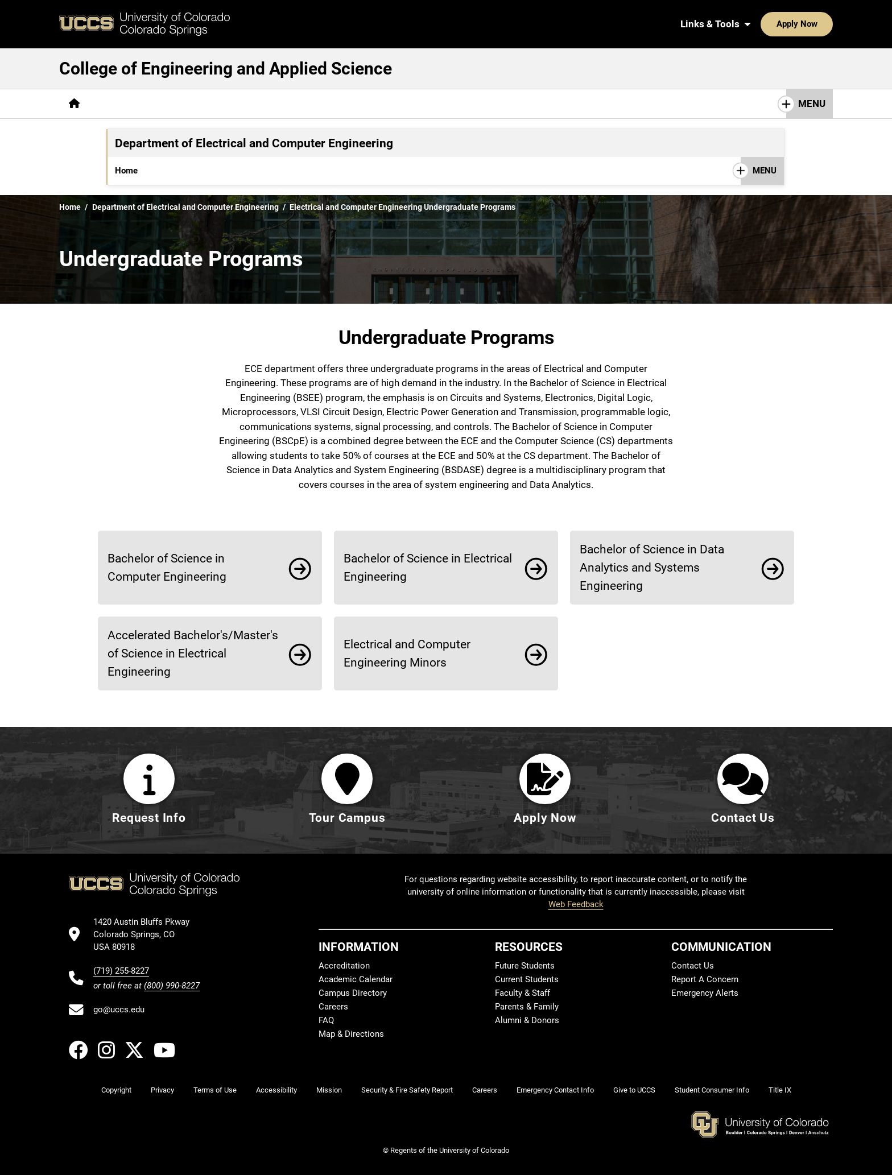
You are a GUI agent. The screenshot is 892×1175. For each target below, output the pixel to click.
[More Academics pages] (194, 103)
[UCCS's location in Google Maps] (146, 935)
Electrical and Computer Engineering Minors (407, 653)
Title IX (780, 1090)
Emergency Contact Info (555, 1090)
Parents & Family (527, 1007)
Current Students (527, 980)
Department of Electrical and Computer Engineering (185, 207)
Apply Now (761, 24)
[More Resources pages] (498, 103)
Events (504, 171)
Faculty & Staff (522, 993)
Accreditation (329, 171)
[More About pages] (120, 103)
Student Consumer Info (712, 1090)
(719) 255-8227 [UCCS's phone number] (121, 971)
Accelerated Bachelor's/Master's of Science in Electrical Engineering (193, 653)
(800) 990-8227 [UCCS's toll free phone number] (172, 985)
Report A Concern (704, 980)
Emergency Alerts (704, 993)
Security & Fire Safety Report (407, 1090)
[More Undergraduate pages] (190, 170)
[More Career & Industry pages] (293, 103)
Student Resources (569, 171)
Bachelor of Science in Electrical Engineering (428, 567)
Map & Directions (351, 1034)
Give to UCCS (634, 1090)
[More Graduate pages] (264, 170)
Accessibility (276, 1090)
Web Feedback (576, 904)
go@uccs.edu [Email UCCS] (118, 1009)
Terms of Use (215, 1090)
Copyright (116, 1090)
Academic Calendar (356, 980)
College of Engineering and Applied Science (225, 68)
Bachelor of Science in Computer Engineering (167, 567)
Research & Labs (403, 171)
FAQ (326, 1021)
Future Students (525, 966)
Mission (329, 1090)
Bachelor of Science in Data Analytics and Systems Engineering (652, 567)
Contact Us (643, 171)
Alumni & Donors (527, 1021)
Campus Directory (353, 993)
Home (126, 171)
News (463, 171)
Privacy (162, 1090)
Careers (333, 1007)
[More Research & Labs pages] (403, 103)
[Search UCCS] (820, 23)
